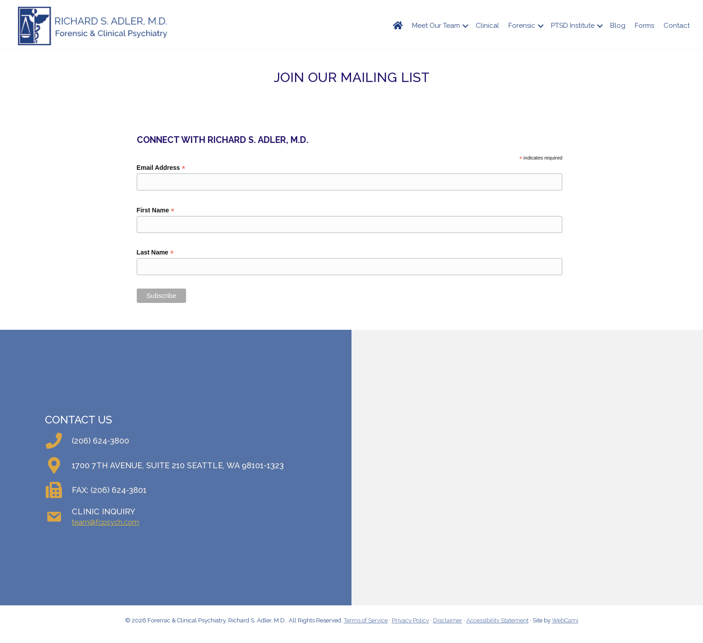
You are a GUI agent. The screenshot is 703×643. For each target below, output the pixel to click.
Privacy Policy (410, 620)
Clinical (487, 26)
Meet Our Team (436, 26)
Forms (644, 26)
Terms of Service (366, 620)
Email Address (161, 168)
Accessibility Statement (497, 620)
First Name (155, 210)
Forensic (521, 26)
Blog (617, 26)
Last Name (155, 252)
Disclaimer (447, 620)
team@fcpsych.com (105, 522)
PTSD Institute (573, 26)
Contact (677, 26)
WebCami (565, 620)
